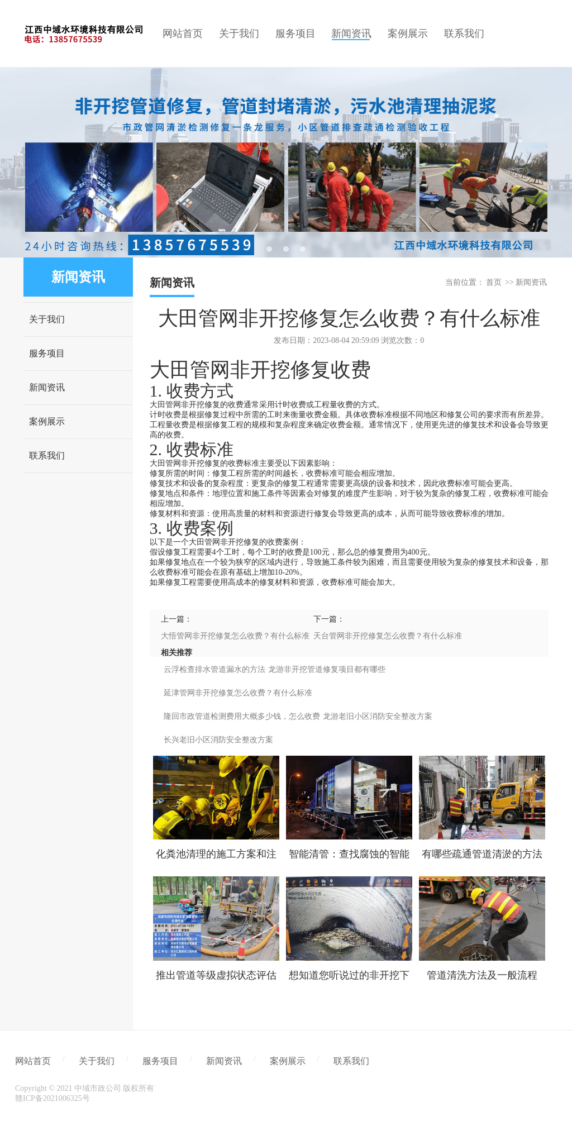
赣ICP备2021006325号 (52, 1098)
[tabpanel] (286, 162)
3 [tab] (303, 249)
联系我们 (47, 455)
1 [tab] (269, 249)
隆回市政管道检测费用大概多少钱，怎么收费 (242, 716)
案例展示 (47, 421)
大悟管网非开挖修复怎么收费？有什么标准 (235, 636)
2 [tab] (286, 249)
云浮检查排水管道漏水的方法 (214, 669)
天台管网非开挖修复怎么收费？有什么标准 (387, 636)
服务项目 (47, 353)
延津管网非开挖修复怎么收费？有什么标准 (238, 693)
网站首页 (33, 1061)
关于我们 (47, 319)
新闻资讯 (47, 387)
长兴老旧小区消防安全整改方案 (218, 740)
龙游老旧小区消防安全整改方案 (377, 716)
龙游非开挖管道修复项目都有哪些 (326, 669)
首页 (494, 282)
